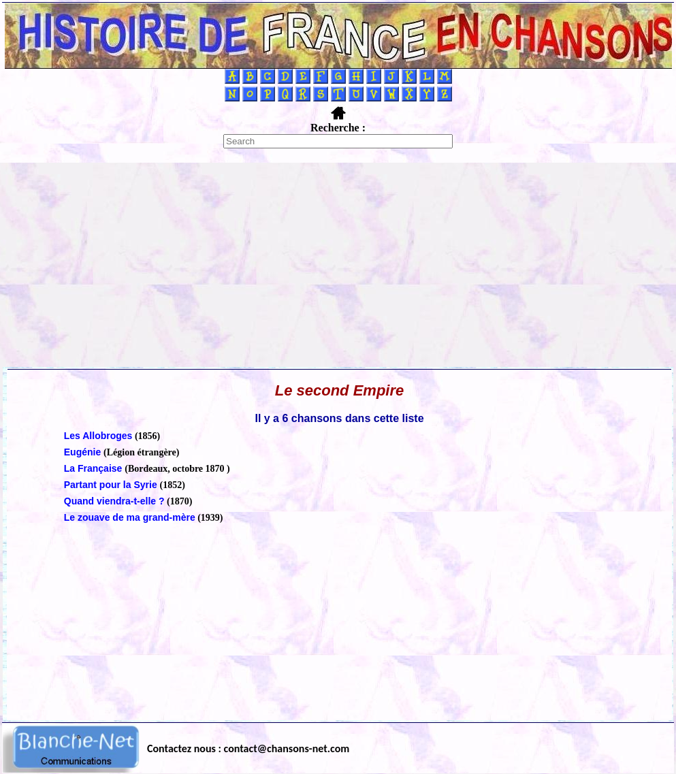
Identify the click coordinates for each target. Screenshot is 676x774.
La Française (94, 468)
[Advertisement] (338, 265)
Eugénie (83, 452)
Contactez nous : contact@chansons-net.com (248, 748)
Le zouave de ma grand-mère (129, 517)
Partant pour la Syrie (112, 484)
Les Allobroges (98, 435)
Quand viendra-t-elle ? (114, 501)
